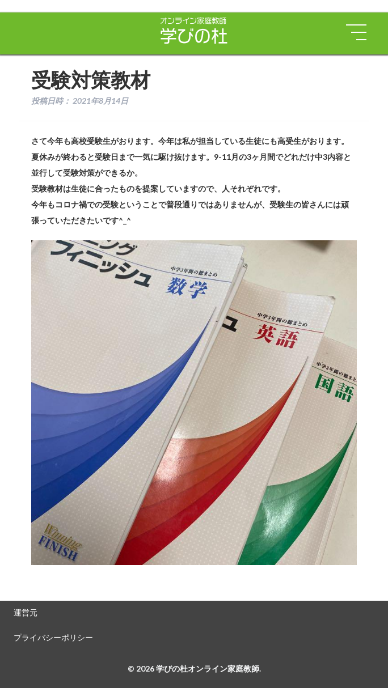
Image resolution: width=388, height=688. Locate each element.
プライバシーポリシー (53, 637)
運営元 (25, 612)
